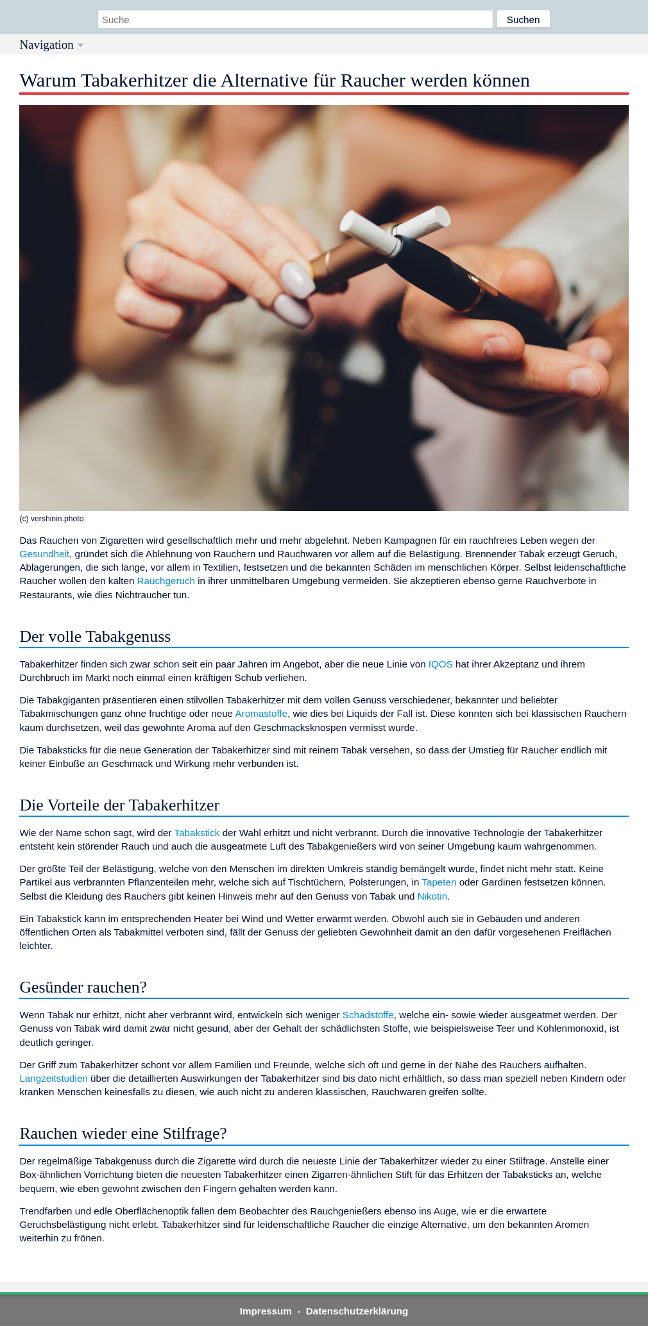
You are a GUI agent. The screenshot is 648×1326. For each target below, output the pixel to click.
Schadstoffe (368, 1014)
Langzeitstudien (53, 1078)
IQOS (441, 664)
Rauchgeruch (166, 580)
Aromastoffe (261, 713)
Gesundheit (44, 553)
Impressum (266, 1310)
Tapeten (439, 882)
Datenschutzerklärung (357, 1310)
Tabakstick (197, 832)
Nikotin (432, 896)
